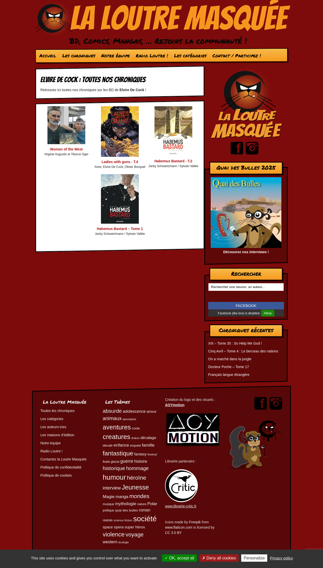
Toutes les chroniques (57, 411)
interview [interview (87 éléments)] (112, 487)
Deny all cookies (219, 558)
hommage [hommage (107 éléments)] (137, 468)
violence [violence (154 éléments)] (114, 534)
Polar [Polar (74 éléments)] (152, 503)
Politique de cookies (56, 475)
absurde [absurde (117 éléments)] (112, 411)
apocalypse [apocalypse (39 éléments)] (129, 419)
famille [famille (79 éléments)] (148, 445)
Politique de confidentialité (61, 467)
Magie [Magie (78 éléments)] (109, 496)
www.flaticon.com (178, 527)
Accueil (47, 55)
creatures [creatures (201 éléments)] (116, 437)
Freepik (195, 522)
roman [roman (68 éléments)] (144, 510)
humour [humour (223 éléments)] (114, 477)
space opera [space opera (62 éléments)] (113, 527)
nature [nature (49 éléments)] (141, 504)
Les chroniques (78, 55)
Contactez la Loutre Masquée (63, 459)
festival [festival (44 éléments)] (152, 454)
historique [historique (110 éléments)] (114, 468)
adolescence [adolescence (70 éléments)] (134, 411)
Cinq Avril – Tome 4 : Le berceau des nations (243, 351)
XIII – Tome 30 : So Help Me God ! (235, 343)
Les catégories (190, 55)
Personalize (254, 558)
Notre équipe (115, 55)
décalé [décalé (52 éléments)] (108, 445)
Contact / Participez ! (236, 55)
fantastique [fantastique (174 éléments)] (118, 453)
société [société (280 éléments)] (145, 518)
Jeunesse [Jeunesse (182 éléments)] (135, 487)
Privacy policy (281, 558)
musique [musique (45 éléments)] (108, 504)
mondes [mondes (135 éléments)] (139, 496)
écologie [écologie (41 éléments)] (123, 542)
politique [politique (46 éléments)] (108, 510)
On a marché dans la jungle (229, 359)
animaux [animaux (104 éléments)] (112, 418)
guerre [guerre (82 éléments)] (126, 461)
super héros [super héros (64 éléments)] (135, 527)
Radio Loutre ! (152, 55)
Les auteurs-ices (53, 427)
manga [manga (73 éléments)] (122, 496)
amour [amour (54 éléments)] (151, 412)
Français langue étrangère (228, 375)
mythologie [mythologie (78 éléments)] (125, 503)
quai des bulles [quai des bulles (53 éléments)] (126, 510)
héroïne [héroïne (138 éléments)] (136, 478)
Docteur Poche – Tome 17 (228, 367)
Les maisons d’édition (57, 435)
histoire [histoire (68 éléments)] (140, 461)
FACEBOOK (246, 305)
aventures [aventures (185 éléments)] (117, 427)
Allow (268, 313)
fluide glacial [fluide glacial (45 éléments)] (111, 461)
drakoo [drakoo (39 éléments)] (135, 438)
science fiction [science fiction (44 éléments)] (123, 520)
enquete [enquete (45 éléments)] (135, 445)
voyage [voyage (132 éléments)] (135, 534)
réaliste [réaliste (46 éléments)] (108, 520)
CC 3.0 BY (173, 533)
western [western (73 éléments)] (110, 541)
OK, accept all (179, 558)
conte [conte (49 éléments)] (136, 428)
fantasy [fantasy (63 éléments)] (140, 454)
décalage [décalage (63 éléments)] (148, 437)
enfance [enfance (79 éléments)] (121, 445)
